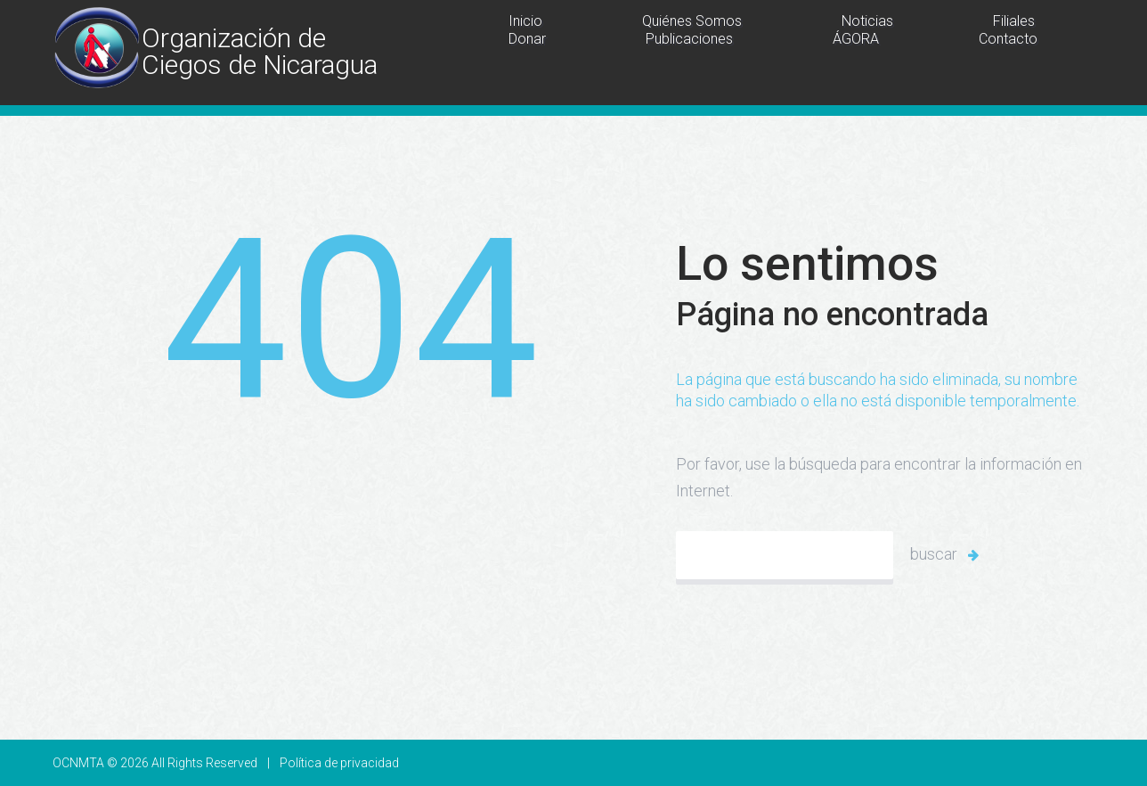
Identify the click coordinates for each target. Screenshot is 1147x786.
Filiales (1014, 20)
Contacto (1008, 38)
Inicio (525, 20)
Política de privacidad (339, 763)
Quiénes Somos (692, 20)
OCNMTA (78, 763)
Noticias (867, 20)
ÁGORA (856, 38)
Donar (527, 38)
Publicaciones (689, 38)
